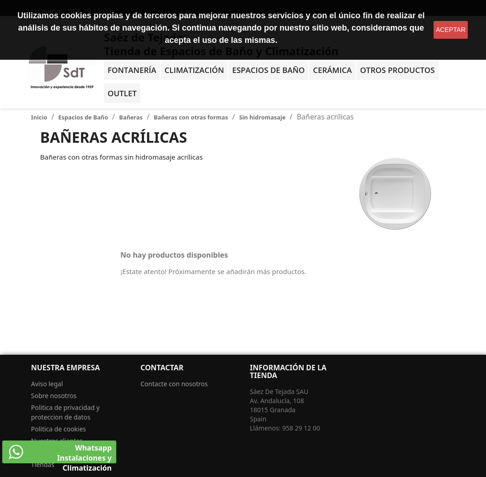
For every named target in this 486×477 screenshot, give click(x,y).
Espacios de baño (268, 70)
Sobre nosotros (54, 395)
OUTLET (122, 93)
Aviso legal (47, 383)
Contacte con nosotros (174, 383)
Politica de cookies (58, 429)
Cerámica (332, 70)
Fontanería (132, 70)
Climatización (194, 70)
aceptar (450, 29)
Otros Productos (397, 70)
